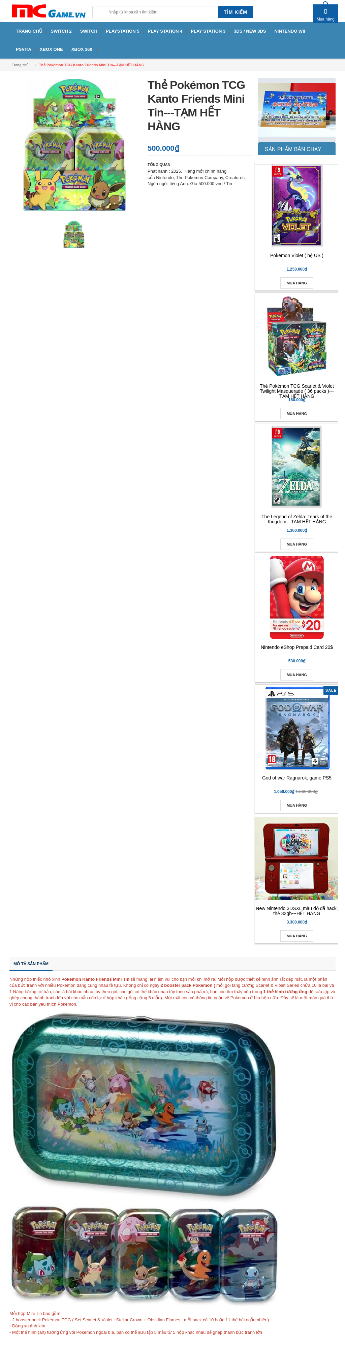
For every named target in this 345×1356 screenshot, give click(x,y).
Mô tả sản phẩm (31, 964)
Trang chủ (20, 65)
